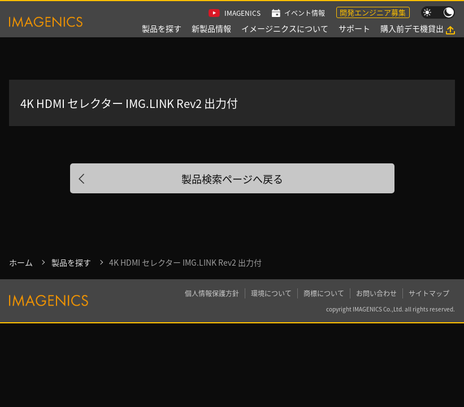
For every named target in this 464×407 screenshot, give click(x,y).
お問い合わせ (376, 293)
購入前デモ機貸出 (412, 28)
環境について (271, 293)
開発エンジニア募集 (373, 12)
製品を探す (161, 28)
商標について (323, 293)
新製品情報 (211, 28)
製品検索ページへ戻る (232, 178)
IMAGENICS (242, 13)
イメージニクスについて (284, 28)
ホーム (21, 262)
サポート (354, 28)
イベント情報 (304, 13)
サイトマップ (429, 293)
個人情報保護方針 (212, 293)
